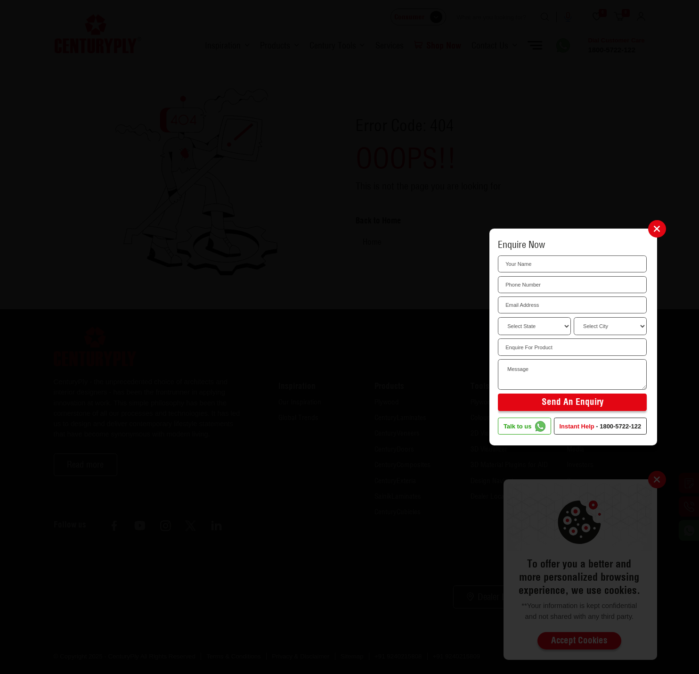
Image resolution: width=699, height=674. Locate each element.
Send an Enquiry (572, 401)
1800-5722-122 (620, 426)
